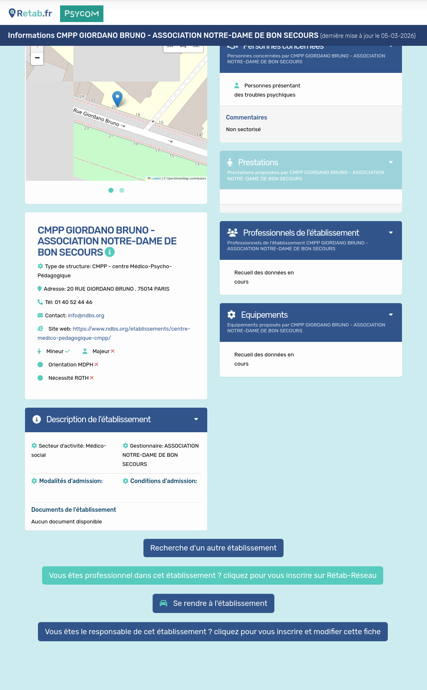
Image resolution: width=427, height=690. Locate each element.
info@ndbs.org (86, 315)
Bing (183, 46)
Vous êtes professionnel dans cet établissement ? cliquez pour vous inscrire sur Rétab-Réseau (213, 575)
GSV (170, 46)
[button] (117, 99)
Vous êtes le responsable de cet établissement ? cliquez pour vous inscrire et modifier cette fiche (213, 631)
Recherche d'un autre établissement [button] (213, 548)
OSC (196, 46)
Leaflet (154, 178)
